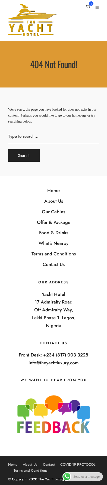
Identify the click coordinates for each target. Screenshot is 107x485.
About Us (53, 201)
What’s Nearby (53, 243)
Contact (49, 464)
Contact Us (54, 264)
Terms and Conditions (54, 254)
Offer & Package (53, 222)
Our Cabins (53, 211)
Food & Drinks (53, 232)
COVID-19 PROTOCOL (77, 464)
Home (53, 190)
